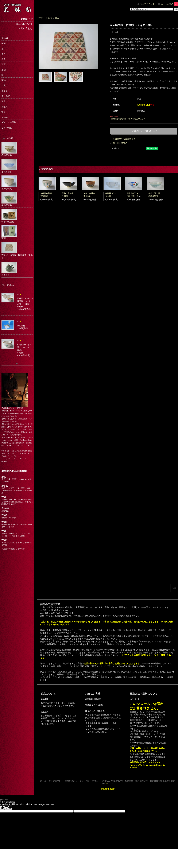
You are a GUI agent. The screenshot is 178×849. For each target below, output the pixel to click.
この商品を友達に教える (124, 139)
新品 (57, 18)
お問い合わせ (71, 781)
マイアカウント (147, 4)
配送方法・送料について (136, 781)
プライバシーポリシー (90, 781)
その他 (49, 18)
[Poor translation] (8, 808)
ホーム (43, 781)
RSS (103, 783)
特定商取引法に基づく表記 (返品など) (127, 119)
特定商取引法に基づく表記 (162, 781)
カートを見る (169, 4)
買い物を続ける (120, 143)
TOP (40, 18)
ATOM (110, 783)
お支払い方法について (112, 781)
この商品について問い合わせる (143, 131)
